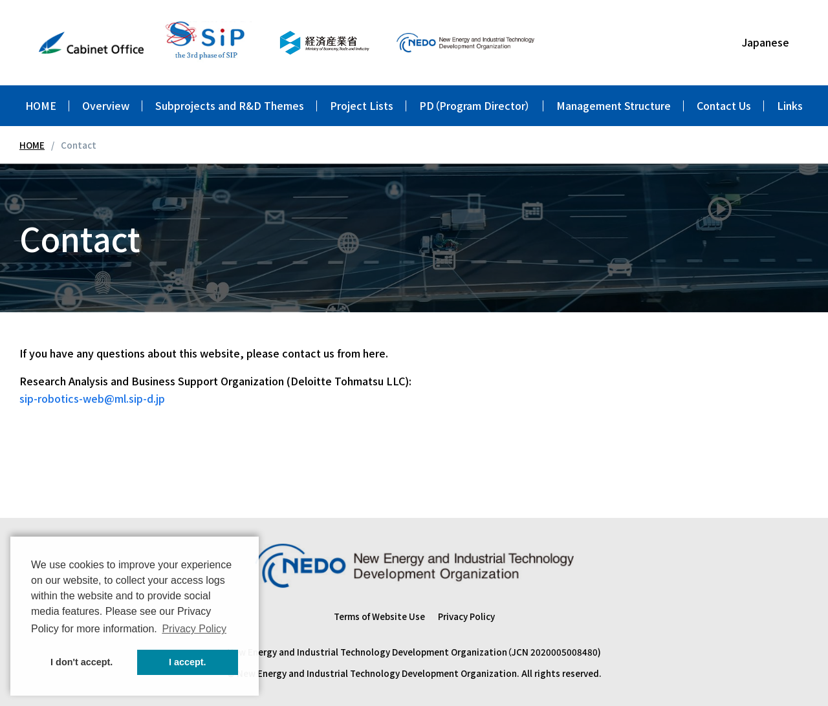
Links (790, 105)
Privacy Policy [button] (194, 628)
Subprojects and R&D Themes (229, 105)
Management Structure (613, 105)
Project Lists (361, 105)
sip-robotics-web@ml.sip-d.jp (92, 398)
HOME (40, 105)
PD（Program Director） (474, 105)
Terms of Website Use (379, 616)
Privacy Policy (466, 616)
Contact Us (724, 105)
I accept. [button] (187, 662)
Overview (105, 105)
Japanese (765, 42)
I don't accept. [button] (81, 662)
